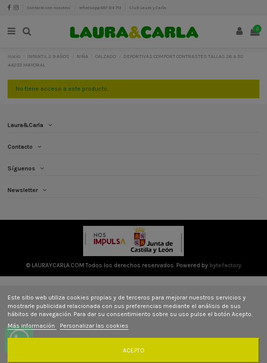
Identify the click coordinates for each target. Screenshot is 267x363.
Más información (32, 325)
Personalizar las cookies (94, 325)
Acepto (134, 350)
